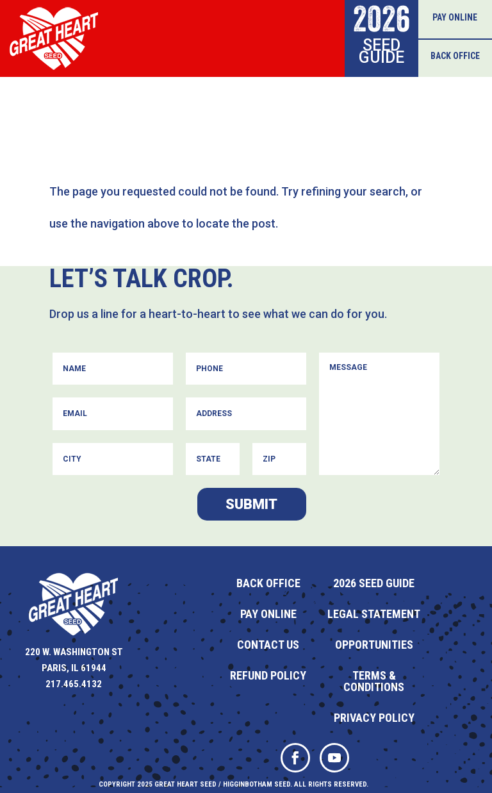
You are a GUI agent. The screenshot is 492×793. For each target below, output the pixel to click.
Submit (251, 504)
